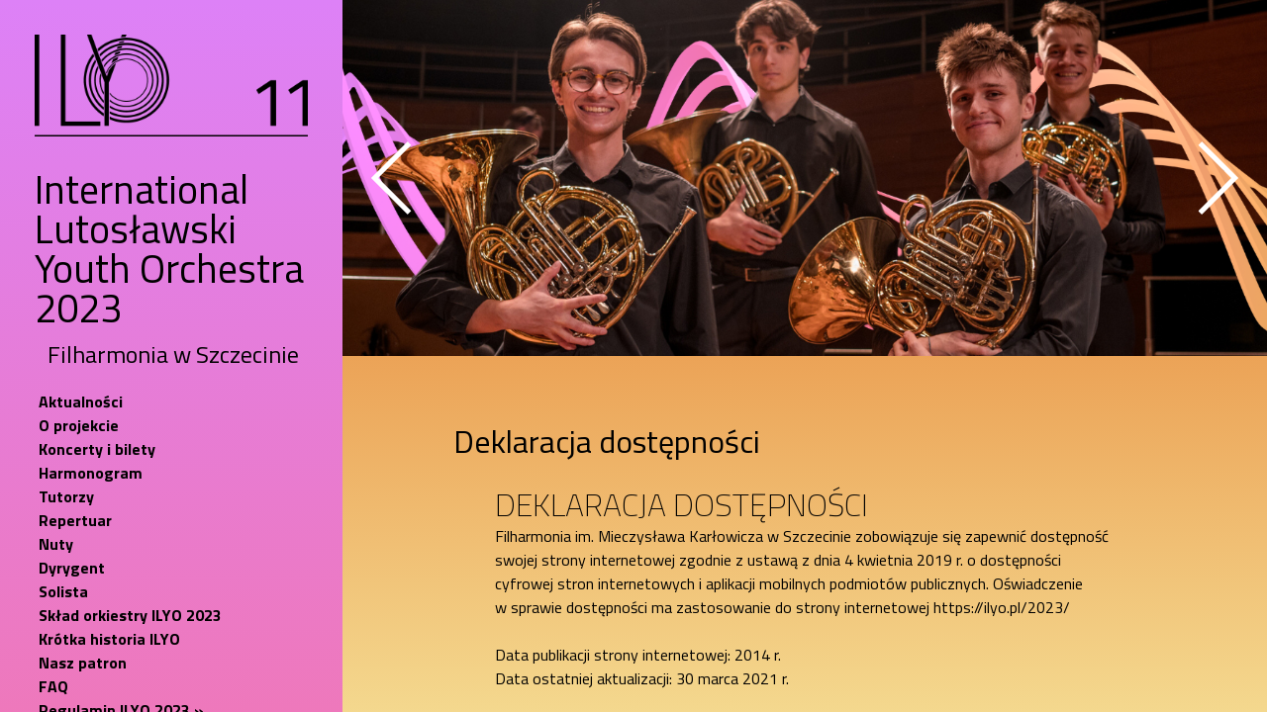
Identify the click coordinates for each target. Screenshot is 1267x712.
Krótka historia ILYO (109, 639)
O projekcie (79, 425)
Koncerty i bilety (97, 449)
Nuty (56, 544)
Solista (63, 591)
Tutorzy (66, 496)
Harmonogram (91, 473)
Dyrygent (72, 567)
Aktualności (81, 401)
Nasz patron (83, 662)
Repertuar (75, 520)
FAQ (53, 686)
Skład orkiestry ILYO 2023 (130, 615)
